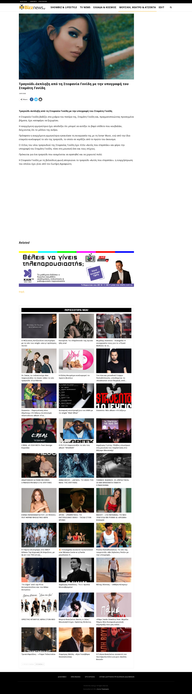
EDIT (161, 7)
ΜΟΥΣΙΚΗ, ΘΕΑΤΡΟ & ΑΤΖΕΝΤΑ (137, 7)
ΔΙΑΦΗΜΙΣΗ (33, 1)
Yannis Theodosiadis (103, 689)
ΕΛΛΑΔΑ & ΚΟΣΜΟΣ (104, 7)
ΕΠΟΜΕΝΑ (40, 664)
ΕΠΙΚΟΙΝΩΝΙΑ (43, 1)
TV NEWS (85, 7)
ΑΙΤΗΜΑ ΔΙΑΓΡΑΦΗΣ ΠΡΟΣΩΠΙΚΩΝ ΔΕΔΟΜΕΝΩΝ (116, 677)
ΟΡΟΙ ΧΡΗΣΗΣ (90, 677)
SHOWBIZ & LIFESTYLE (64, 7)
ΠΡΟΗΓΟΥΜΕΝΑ (28, 664)
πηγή (21, 291)
